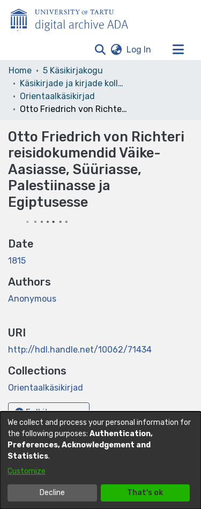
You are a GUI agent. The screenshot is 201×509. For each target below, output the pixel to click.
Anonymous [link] (32, 299)
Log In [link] (139, 49)
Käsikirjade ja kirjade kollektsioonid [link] (73, 83)
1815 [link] (17, 261)
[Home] (75, 17)
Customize (27, 471)
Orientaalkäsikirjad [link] (57, 96)
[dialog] (100, 460)
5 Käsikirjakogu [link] (73, 70)
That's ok (145, 492)
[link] (45, 388)
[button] (100, 49)
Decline (52, 492)
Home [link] (20, 70)
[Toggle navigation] (178, 50)
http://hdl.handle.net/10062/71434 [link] (80, 350)
